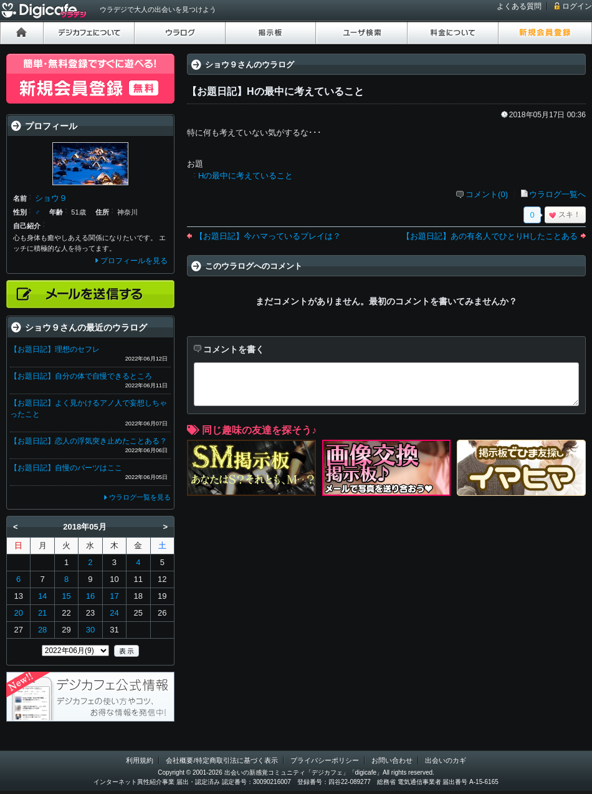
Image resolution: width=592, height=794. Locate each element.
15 (66, 596)
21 (42, 612)
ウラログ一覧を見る (140, 497)
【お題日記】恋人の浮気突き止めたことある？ (88, 441)
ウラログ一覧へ (557, 194)
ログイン (577, 6)
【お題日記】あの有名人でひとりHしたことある (490, 236)
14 (42, 596)
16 (90, 596)
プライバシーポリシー (324, 760)
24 (114, 612)
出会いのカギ (445, 760)
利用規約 (139, 760)
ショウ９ (51, 198)
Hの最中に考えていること (245, 175)
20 (18, 612)
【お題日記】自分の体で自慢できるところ (81, 376)
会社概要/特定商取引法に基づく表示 (221, 760)
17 (114, 596)
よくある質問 (519, 6)
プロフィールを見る (134, 260)
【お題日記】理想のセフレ (55, 349)
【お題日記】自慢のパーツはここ (66, 467)
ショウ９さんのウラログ (249, 64)
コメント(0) (486, 194)
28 (42, 629)
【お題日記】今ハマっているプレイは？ (268, 236)
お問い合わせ (392, 760)
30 (90, 629)
